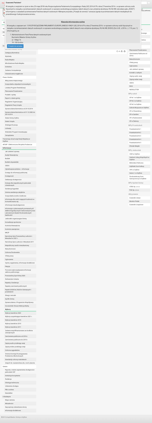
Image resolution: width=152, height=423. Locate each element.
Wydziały (8, 56)
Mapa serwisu (10, 400)
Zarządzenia (9, 135)
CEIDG (7, 165)
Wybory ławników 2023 (13, 313)
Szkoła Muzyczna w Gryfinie (139, 108)
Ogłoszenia (9, 259)
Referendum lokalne (12, 279)
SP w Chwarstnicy (135, 111)
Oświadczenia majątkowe (14, 74)
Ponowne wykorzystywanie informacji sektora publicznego (18, 271)
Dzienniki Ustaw (134, 198)
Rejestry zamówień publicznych (16, 286)
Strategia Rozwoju (11, 125)
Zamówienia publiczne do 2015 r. (16, 340)
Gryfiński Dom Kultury (136, 166)
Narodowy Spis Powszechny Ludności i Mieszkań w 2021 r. (18, 237)
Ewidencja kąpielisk (12, 189)
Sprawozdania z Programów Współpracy (19, 302)
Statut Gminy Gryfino (12, 118)
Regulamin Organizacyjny (13, 102)
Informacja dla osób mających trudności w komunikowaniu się (19, 200)
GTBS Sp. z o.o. (134, 186)
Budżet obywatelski (12, 162)
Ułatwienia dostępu (12, 386)
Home (4, 3)
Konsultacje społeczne (13, 222)
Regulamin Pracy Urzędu (13, 105)
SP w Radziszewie (135, 118)
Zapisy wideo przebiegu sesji (15, 347)
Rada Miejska (9, 60)
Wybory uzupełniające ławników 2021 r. (18, 316)
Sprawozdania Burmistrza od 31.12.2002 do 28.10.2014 (20, 113)
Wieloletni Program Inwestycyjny (16, 132)
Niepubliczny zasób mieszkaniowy (17, 245)
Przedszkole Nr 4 (135, 139)
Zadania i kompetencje (13, 70)
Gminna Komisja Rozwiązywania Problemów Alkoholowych (16, 355)
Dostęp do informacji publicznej (16, 172)
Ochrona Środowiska (12, 252)
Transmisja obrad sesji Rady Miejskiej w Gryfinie (16, 140)
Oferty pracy (9, 256)
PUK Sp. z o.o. (134, 190)
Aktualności (9, 403)
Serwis (5, 366)
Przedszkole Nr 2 (135, 132)
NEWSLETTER (134, 89)
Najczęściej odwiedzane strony (16, 407)
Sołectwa (8, 67)
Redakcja (8, 379)
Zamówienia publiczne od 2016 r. (16, 336)
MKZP (7, 232)
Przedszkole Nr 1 (135, 129)
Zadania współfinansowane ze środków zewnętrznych (19, 332)
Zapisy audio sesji (135, 76)
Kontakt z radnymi (135, 73)
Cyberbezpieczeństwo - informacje (17, 169)
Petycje (7, 266)
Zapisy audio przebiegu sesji (15, 343)
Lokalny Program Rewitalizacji (15, 88)
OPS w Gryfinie (134, 170)
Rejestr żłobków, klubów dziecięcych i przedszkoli (18, 291)
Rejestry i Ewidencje (12, 283)
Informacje (7, 148)
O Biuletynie (7, 397)
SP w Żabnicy (134, 121)
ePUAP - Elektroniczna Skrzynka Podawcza (17, 144)
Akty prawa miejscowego (14, 80)
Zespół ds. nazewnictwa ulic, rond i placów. (20, 363)
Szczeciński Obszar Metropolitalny (17, 306)
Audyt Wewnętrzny (11, 155)
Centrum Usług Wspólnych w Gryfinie (139, 158)
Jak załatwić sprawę (12, 151)
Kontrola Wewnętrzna (12, 226)
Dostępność (9, 176)
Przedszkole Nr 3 (135, 136)
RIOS (131, 86)
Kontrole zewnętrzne (12, 229)
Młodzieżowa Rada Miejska (14, 63)
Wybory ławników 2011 (13, 327)
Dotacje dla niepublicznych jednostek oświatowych (18, 184)
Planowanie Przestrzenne (13, 91)
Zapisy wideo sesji (135, 79)
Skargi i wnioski (10, 295)
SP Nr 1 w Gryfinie (135, 97)
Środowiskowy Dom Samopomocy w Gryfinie (137, 178)
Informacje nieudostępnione (14, 205)
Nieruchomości (10, 249)
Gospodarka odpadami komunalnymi (18, 84)
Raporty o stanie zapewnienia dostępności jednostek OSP (19, 371)
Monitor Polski (134, 201)
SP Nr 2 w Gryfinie (135, 101)
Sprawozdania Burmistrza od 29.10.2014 (19, 109)
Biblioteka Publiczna (136, 163)
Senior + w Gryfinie (135, 173)
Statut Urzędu (9, 121)
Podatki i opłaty (10, 95)
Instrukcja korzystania (12, 376)
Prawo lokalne (7, 77)
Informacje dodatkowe (13, 410)
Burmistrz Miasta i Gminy (13, 49)
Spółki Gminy (9, 299)
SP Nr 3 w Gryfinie (135, 104)
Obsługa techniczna (12, 383)
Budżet (7, 158)
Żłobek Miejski (134, 146)
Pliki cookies (9, 390)
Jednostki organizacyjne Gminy (16, 219)
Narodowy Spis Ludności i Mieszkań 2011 (19, 242)
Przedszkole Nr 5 (135, 142)
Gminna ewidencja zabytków (15, 192)
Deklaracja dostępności (13, 179)
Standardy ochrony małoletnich (15, 359)
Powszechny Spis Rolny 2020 (15, 276)
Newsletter (8, 393)
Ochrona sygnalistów (12, 350)
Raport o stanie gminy (12, 98)
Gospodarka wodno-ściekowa (15, 196)
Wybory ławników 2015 (13, 323)
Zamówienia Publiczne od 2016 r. (138, 55)
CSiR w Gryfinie (134, 154)
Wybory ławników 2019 (13, 320)
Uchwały (8, 128)
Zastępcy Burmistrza (12, 53)
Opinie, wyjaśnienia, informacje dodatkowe (20, 263)
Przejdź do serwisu (15, 46)
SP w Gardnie (133, 114)
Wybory (8, 309)
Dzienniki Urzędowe (136, 205)
